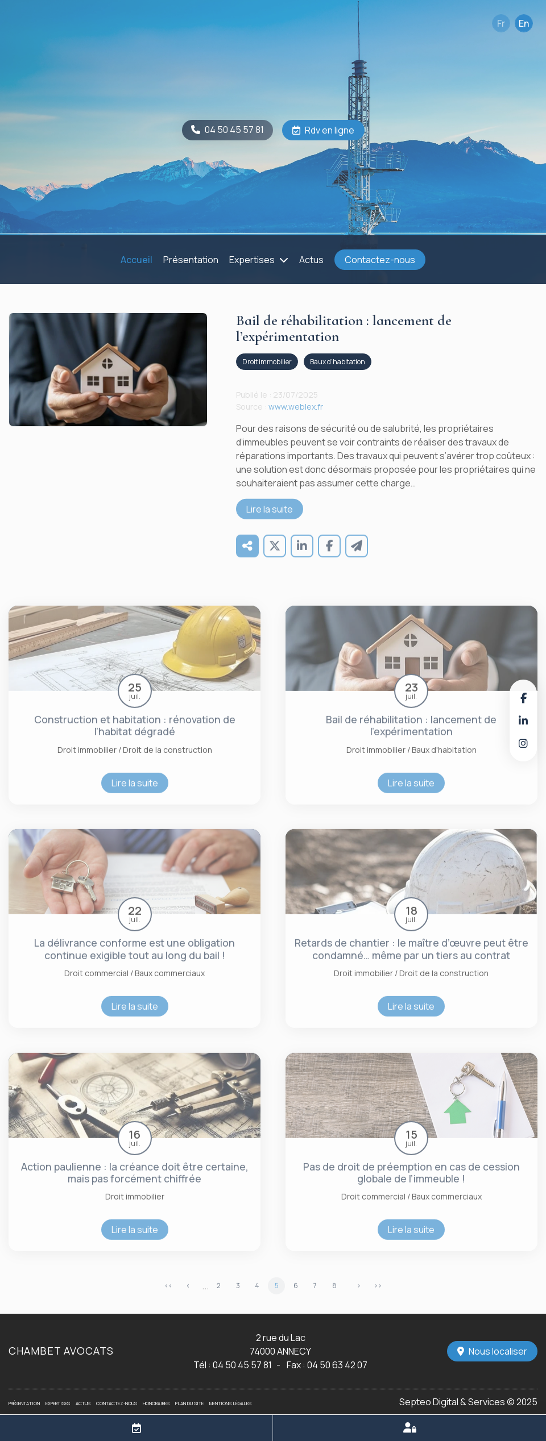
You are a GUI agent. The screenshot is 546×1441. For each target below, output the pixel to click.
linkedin (523, 720)
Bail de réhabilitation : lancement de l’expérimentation (411, 738)
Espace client (409, 1428)
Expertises (252, 259)
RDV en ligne (136, 1428)
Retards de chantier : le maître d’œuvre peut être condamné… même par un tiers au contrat (411, 962)
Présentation (190, 259)
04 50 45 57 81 (234, 129)
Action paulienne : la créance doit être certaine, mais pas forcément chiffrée (135, 1185)
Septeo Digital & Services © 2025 (468, 1402)
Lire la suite (269, 521)
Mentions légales (230, 1403)
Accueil (136, 259)
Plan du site (189, 1403)
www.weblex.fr (295, 419)
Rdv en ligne (329, 130)
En (524, 23)
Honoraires (156, 1403)
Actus (311, 259)
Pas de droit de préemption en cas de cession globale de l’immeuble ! (411, 1185)
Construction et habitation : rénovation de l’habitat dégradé (134, 738)
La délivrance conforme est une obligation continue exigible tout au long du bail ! (134, 962)
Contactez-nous (380, 259)
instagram (523, 743)
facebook (523, 698)
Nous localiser (498, 1351)
